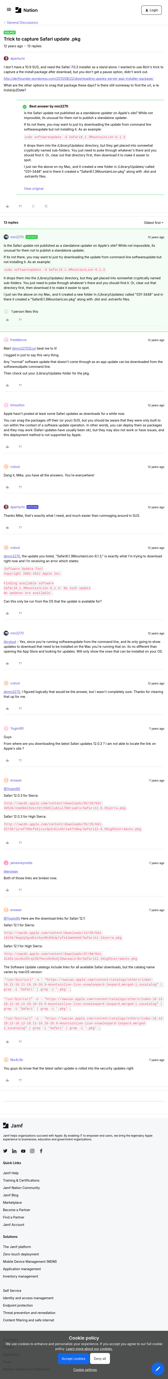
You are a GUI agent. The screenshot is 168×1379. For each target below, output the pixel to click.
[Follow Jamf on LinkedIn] (14, 1151)
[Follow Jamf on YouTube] (23, 1151)
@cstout (10, 642)
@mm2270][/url (24, 348)
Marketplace (12, 1202)
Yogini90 (17, 728)
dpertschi (17, 58)
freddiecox (18, 340)
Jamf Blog (10, 1195)
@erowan (11, 871)
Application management (22, 1269)
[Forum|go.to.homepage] (26, 10)
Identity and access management (28, 1298)
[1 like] (21, 311)
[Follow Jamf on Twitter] (5, 1151)
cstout (15, 467)
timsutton (17, 405)
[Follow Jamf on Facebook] (41, 1151)
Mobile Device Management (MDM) (30, 1261)
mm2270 (17, 237)
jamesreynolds (21, 863)
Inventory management (20, 1276)
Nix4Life (16, 1060)
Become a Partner (16, 1210)
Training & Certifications (21, 1180)
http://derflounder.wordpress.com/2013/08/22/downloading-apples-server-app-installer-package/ (79, 78)
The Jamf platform (17, 1247)
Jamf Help (11, 1173)
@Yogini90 (12, 789)
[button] (9, 11)
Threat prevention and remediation (29, 1313)
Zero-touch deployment (21, 1254)
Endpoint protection (18, 1305)
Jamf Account (13, 1225)
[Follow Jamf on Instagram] (32, 1151)
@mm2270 (12, 556)
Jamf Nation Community (21, 1188)
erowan (16, 780)
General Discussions (22, 22)
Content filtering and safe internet (28, 1320)
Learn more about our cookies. (89, 1349)
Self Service (12, 1291)
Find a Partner (13, 1217)
